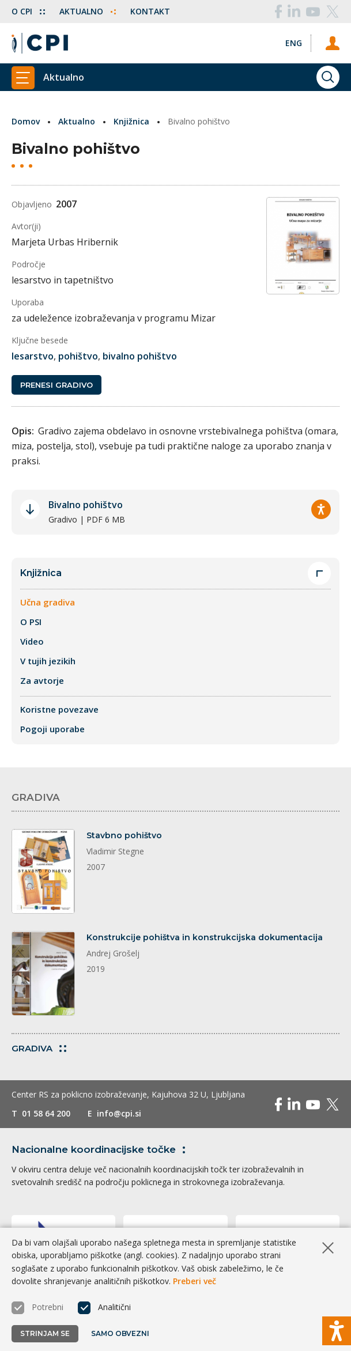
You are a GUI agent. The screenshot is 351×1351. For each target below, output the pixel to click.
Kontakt (150, 11)
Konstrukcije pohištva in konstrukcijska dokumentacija (204, 937)
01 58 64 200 (46, 1113)
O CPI (28, 11)
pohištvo (78, 356)
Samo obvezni (120, 1333)
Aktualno (87, 11)
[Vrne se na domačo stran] (40, 43)
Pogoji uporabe (52, 729)
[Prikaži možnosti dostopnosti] (336, 1330)
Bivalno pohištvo (85, 504)
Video (32, 641)
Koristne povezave (59, 709)
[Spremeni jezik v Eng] (293, 42)
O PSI (30, 621)
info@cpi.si (119, 1113)
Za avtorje (42, 680)
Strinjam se (45, 1333)
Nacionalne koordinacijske (101, 1149)
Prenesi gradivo (56, 384)
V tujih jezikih (48, 661)
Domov (26, 121)
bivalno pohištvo (140, 356)
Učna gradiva (47, 602)
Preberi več (194, 1281)
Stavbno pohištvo (124, 835)
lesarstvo (33, 356)
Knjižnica (131, 121)
